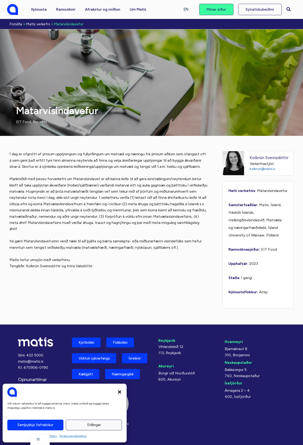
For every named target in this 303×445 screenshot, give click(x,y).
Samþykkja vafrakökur (35, 425)
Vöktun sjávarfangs (96, 359)
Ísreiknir (86, 375)
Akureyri (166, 365)
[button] (119, 392)
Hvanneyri (234, 341)
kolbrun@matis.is (263, 168)
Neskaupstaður (238, 362)
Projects (41, 121)
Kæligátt (120, 375)
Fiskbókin (124, 342)
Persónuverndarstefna (72, 436)
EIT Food (24, 121)
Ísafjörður (233, 383)
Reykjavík (167, 340)
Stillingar (94, 425)
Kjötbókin (87, 342)
